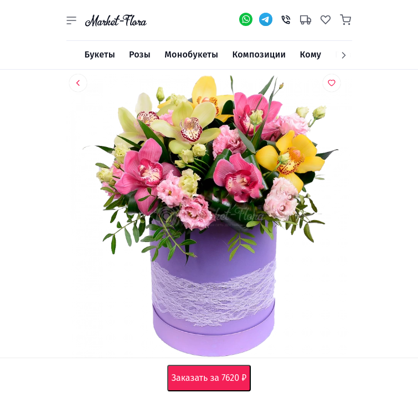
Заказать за (211, 378)
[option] (209, 218)
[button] (71, 20)
